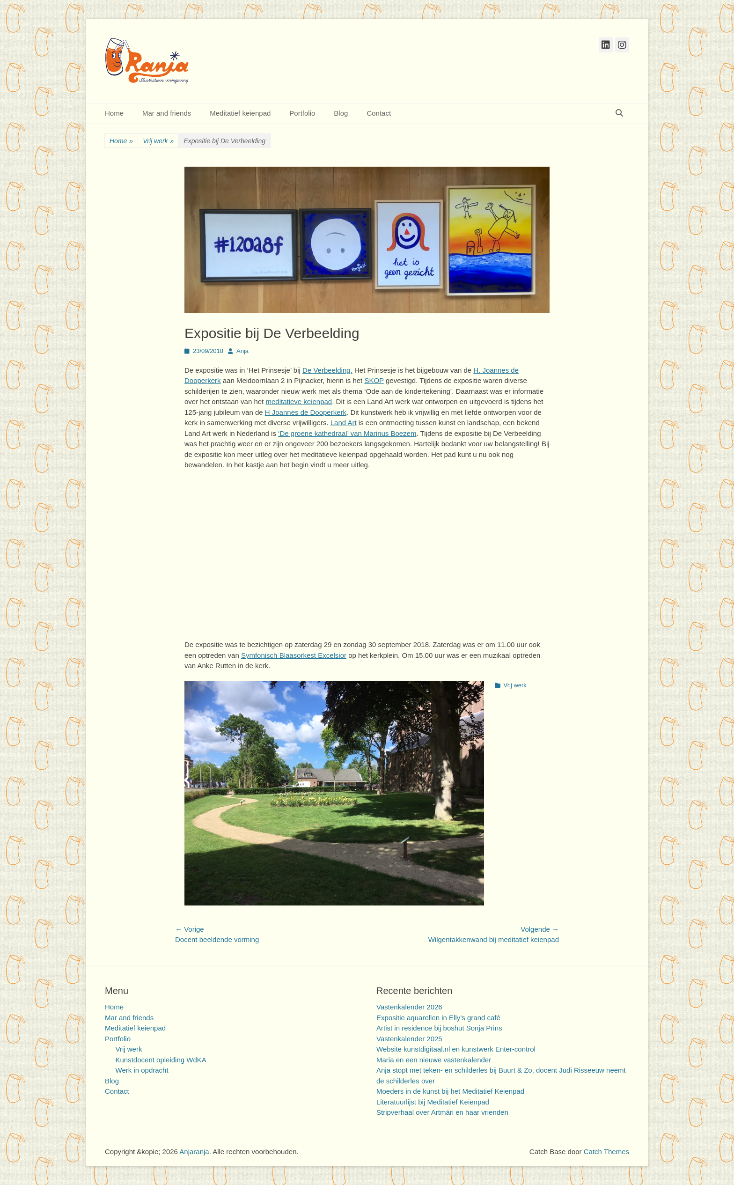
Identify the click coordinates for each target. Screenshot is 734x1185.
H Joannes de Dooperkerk (305, 412)
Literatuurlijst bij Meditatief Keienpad (432, 1102)
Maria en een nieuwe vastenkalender (433, 1060)
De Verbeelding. (327, 370)
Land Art (343, 423)
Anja (242, 350)
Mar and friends (166, 113)
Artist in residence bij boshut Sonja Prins (439, 1028)
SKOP (373, 380)
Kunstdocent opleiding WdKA (161, 1060)
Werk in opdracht (142, 1070)
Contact (379, 113)
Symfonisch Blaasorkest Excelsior (293, 655)
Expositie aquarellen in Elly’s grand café (438, 1018)
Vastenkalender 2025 (409, 1039)
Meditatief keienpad (240, 113)
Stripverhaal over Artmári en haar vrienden (442, 1112)
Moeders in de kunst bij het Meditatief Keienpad (450, 1091)
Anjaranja (194, 1152)
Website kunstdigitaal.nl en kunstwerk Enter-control (456, 1049)
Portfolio (302, 113)
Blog (341, 113)
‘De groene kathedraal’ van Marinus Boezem (347, 433)
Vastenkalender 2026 (409, 1007)
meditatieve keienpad (298, 401)
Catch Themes (606, 1152)
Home (114, 113)
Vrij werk (158, 141)
